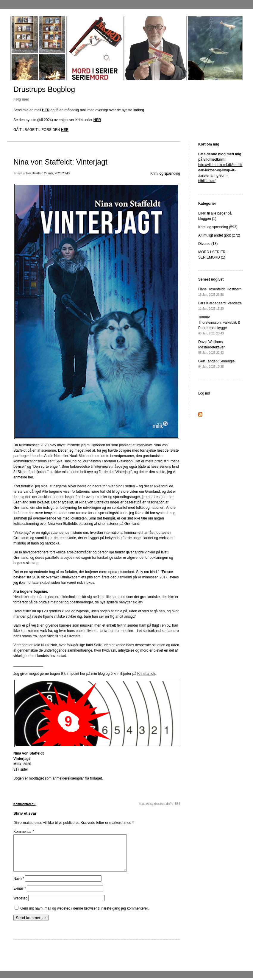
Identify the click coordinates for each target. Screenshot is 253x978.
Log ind (204, 393)
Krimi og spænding (165, 173)
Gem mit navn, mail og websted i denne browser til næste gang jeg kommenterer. (84, 915)
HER (45, 110)
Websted (20, 905)
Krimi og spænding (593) (217, 227)
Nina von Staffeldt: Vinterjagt (60, 162)
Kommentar (23, 832)
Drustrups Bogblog (44, 89)
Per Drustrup (34, 173)
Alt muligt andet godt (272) (219, 235)
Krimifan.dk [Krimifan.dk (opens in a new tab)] (146, 674)
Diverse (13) (208, 244)
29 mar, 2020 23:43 (57, 173)
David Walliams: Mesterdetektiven (211, 347)
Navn (18, 886)
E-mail (19, 895)
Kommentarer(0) (24, 804)
